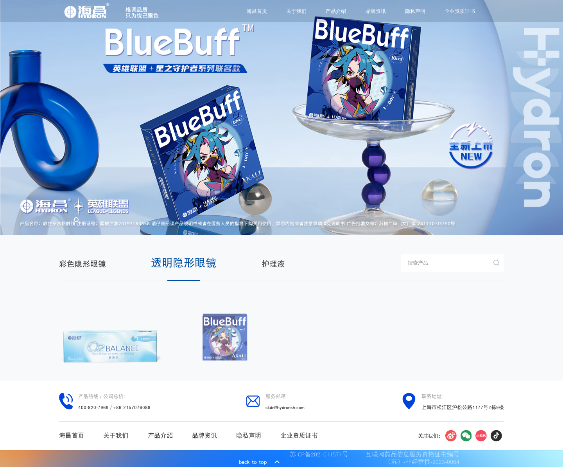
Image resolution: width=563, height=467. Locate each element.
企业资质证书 (460, 11)
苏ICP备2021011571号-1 (323, 454)
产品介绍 (336, 11)
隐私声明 (415, 11)
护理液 (273, 264)
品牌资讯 (376, 11)
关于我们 (296, 11)
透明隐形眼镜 (184, 262)
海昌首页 (257, 11)
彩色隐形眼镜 (82, 264)
